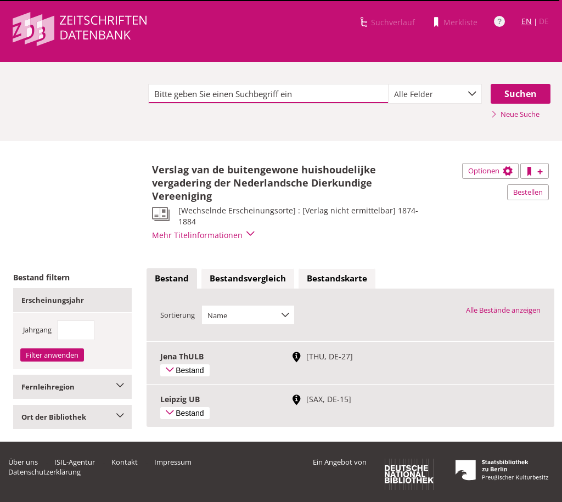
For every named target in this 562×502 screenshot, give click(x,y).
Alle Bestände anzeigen (503, 310)
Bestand (172, 278)
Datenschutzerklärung (44, 472)
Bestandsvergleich (248, 278)
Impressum (173, 462)
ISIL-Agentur (74, 462)
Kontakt (124, 462)
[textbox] (268, 94)
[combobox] (435, 94)
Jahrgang (37, 330)
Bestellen (528, 192)
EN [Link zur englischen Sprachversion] (526, 21)
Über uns (23, 462)
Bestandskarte (337, 278)
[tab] (172, 278)
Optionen (490, 171)
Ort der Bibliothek (72, 417)
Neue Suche (515, 114)
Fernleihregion (72, 387)
